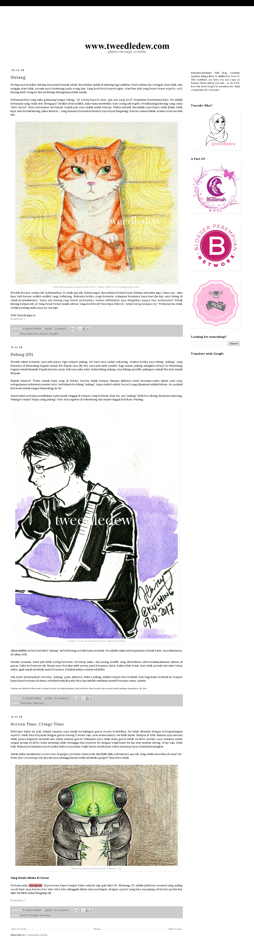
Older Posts (174, 928)
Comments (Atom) (36, 934)
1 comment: (60, 328)
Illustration (33, 333)
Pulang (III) (22, 354)
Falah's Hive (26, 703)
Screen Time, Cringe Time (37, 724)
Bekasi (23, 333)
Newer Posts (19, 928)
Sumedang (38, 703)
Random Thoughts (49, 333)
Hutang (18, 77)
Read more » (18, 318)
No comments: (62, 698)
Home (97, 928)
